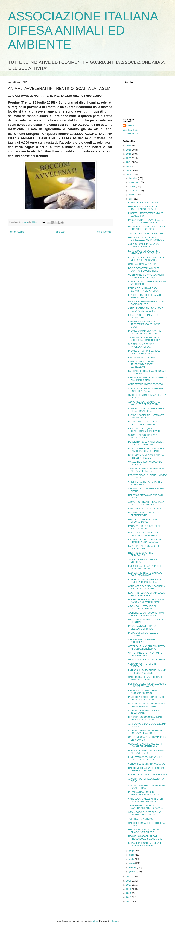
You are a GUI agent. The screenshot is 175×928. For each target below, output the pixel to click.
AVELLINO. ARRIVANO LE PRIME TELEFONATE (144, 711)
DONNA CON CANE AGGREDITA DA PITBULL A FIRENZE (146, 456)
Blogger (114, 921)
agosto (132, 194)
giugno (132, 851)
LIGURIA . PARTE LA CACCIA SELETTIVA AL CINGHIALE (142, 423)
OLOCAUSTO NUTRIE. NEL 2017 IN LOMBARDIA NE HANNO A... (145, 745)
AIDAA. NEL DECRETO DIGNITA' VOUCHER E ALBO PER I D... (144, 403)
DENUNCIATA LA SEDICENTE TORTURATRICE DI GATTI (142, 207)
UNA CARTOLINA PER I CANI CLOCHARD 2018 (142, 520)
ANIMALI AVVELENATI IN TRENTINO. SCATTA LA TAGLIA (146, 389)
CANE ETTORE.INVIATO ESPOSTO (145, 384)
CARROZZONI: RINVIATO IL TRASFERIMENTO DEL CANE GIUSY (144, 324)
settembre (134, 190)
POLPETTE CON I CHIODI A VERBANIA (147, 774)
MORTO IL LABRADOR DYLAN (143, 202)
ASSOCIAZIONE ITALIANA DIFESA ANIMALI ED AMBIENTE (83, 30)
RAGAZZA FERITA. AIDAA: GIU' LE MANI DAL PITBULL (145, 527)
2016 (129, 881)
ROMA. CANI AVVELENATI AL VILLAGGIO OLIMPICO (142, 627)
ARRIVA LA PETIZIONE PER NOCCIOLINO (142, 640)
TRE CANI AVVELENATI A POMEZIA (145, 233)
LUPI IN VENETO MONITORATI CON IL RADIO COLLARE (147, 302)
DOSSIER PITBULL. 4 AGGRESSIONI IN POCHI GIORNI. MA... (146, 443)
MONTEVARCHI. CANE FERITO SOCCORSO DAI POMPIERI (143, 533)
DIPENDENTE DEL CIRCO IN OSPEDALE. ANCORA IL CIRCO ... (146, 238)
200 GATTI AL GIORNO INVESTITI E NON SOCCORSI (145, 436)
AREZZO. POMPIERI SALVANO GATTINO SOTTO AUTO (143, 245)
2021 (129, 162)
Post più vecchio (103, 232)
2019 (129, 170)
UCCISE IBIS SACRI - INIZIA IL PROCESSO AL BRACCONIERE (145, 837)
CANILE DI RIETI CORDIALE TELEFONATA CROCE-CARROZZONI (142, 364)
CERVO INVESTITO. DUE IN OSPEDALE (142, 665)
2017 (129, 876)
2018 (129, 174)
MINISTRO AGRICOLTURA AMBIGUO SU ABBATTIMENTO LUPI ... (146, 705)
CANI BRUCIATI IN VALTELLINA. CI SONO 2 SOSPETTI (145, 678)
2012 (129, 897)
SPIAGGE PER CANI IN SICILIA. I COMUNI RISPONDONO (144, 844)
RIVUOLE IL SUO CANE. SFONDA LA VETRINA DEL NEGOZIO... (146, 258)
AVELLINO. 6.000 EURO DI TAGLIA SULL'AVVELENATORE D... (145, 731)
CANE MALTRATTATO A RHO (142, 264)
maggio (132, 855)
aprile (132, 859)
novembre (134, 182)
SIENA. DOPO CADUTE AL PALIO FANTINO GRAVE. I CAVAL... (144, 813)
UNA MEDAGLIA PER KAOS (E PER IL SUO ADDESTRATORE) (146, 227)
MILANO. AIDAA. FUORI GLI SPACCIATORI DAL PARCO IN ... (145, 793)
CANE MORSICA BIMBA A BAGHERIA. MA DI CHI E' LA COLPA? (146, 587)
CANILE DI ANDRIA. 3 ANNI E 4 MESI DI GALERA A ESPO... (146, 409)
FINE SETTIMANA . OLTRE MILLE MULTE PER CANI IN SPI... (144, 580)
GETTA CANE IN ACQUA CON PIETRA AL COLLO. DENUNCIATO (146, 647)
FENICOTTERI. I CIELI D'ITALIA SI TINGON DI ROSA (144, 296)
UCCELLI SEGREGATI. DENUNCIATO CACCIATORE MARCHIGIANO (146, 600)
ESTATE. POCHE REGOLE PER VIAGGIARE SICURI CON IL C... (145, 252)
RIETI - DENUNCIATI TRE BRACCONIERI (140, 554)
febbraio (133, 867)
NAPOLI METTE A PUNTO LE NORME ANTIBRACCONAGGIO (146, 769)
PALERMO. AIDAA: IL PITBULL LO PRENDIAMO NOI (144, 514)
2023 (129, 154)
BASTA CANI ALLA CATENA (141, 357)
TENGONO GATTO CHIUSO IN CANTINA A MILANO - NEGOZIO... (146, 806)
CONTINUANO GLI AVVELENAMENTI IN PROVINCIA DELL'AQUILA (146, 276)
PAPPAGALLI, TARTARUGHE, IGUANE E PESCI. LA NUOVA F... (147, 671)
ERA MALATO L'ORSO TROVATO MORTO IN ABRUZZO (144, 691)
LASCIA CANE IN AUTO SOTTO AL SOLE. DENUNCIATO (145, 574)
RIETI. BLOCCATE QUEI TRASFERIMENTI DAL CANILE (144, 429)
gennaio (133, 871)
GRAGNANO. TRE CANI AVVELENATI (146, 659)
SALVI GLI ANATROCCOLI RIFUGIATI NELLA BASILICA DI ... (146, 469)
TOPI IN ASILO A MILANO (140, 819)
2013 (129, 893)
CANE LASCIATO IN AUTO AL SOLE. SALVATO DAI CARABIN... (146, 309)
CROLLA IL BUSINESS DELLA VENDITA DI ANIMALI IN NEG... (147, 378)
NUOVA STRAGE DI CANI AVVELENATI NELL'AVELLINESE (147, 751)
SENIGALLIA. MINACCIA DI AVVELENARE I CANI (141, 345)
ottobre (132, 186)
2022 (129, 158)
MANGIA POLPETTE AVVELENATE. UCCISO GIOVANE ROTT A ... (145, 221)
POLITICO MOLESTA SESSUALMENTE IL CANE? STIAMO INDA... (147, 685)
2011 (129, 901)
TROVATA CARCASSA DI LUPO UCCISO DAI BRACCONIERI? (144, 338)
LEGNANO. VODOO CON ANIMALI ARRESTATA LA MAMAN (145, 718)
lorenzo (130, 125)
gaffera (94, 921)
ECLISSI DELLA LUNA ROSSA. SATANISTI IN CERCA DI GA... (144, 289)
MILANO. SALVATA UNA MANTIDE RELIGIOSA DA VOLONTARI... (144, 332)
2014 (129, 889)
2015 (129, 885)
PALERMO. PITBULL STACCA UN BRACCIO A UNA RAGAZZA (144, 540)
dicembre (133, 178)
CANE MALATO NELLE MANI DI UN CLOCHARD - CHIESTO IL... (145, 800)
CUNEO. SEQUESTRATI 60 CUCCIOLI (146, 764)
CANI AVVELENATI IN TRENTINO (144, 508)
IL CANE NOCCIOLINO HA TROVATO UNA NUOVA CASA (146, 416)
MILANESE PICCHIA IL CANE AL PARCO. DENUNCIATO (144, 352)
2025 (129, 146)
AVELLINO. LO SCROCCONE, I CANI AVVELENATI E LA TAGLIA (146, 614)
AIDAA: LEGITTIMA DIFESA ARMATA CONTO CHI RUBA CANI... (146, 503)
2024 (129, 150)
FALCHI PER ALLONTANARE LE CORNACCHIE (144, 547)
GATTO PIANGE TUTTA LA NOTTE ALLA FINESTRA (145, 654)
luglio (131, 199)
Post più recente (16, 232)
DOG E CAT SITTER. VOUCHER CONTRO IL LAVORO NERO (144, 269)
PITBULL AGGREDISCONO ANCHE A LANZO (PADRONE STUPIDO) (146, 449)
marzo (132, 863)
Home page (60, 232)
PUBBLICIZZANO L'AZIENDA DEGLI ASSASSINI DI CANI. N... (145, 567)
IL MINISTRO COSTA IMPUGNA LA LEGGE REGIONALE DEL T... (145, 758)
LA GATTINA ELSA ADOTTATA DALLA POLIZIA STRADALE (146, 594)
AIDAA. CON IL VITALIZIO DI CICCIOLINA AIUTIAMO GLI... (143, 607)
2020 (129, 166)
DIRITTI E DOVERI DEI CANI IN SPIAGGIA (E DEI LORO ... (143, 831)
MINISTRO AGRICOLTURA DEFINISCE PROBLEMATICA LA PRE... (147, 698)
